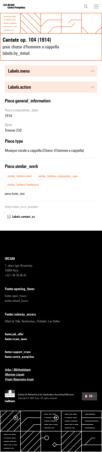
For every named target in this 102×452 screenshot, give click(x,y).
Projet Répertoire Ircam (21, 379)
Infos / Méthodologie (20, 370)
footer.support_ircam (20, 352)
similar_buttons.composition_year (58, 176)
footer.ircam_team (18, 339)
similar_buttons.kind (19, 176)
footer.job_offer (16, 334)
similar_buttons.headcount (23, 184)
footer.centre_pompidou (22, 357)
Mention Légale (17, 375)
